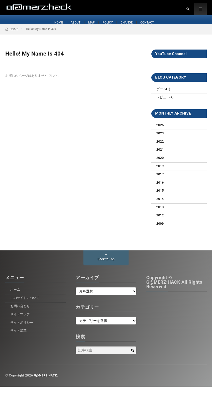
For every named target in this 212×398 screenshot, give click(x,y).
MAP (90, 28)
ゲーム (161, 100)
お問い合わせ (20, 317)
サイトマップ (20, 325)
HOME (54, 28)
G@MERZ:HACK (46, 386)
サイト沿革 (19, 342)
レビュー (163, 108)
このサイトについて (26, 309)
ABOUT (72, 28)
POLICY (108, 28)
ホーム (15, 301)
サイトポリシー (22, 334)
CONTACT (151, 28)
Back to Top (106, 270)
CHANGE (128, 28)
